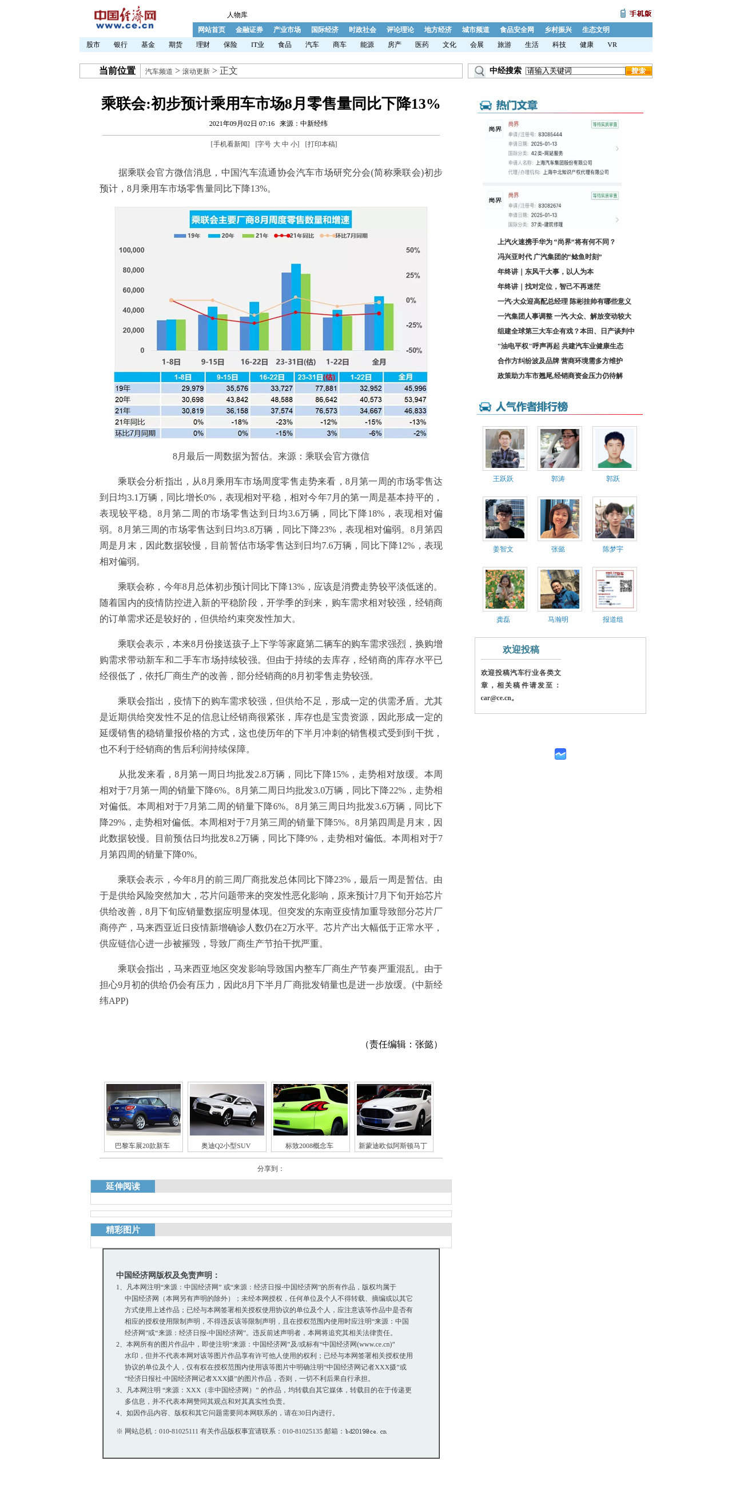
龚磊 (503, 620)
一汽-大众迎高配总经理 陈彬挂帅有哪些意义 (565, 301)
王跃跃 (503, 479)
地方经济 (438, 30)
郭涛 (558, 479)
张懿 (558, 549)
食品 (285, 45)
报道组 (613, 620)
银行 (121, 45)
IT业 (257, 45)
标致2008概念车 (309, 1146)
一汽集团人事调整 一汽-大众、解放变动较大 (565, 316)
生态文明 (596, 30)
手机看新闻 (230, 144)
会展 (477, 45)
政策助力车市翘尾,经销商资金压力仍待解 (560, 376)
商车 (340, 45)
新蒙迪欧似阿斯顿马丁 (393, 1146)
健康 (587, 45)
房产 (394, 45)
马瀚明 (558, 620)
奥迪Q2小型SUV (226, 1146)
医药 (422, 45)
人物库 (237, 15)
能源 (367, 45)
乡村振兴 (558, 30)
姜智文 (503, 549)
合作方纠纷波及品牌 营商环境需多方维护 (560, 361)
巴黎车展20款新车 (142, 1146)
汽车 (312, 45)
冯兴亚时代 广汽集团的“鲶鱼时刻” (550, 257)
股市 (93, 45)
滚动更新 (196, 72)
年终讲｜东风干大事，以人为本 (546, 272)
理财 (203, 45)
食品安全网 (517, 30)
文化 (449, 45)
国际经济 (325, 30)
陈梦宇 (613, 549)
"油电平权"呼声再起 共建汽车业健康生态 (560, 346)
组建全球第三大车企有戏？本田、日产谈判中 (566, 331)
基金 (148, 45)
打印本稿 (321, 144)
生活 (532, 45)
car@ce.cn (496, 698)
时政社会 (362, 30)
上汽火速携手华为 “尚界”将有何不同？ (557, 242)
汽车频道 (159, 72)
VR (612, 45)
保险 (230, 45)
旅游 (504, 45)
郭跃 (613, 479)
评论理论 (400, 30)
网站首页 (211, 30)
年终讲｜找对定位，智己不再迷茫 (549, 287)
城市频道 (476, 30)
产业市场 (287, 30)
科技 (559, 45)
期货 (175, 45)
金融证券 (249, 30)
